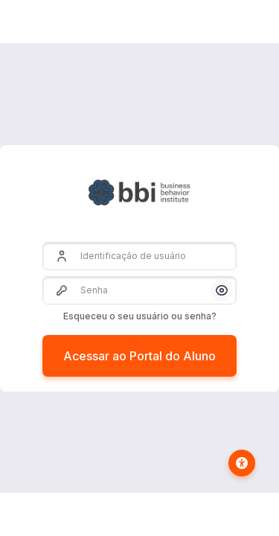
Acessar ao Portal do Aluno (139, 355)
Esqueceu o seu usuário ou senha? (140, 316)
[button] (222, 290)
